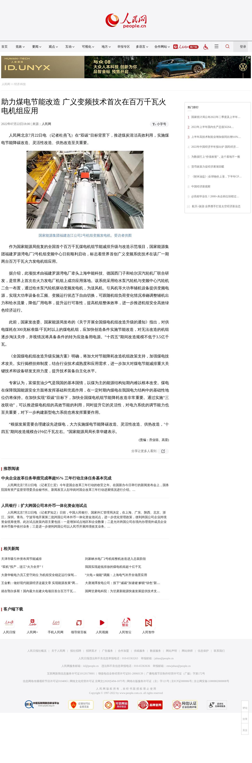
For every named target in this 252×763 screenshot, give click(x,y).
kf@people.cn (91, 666)
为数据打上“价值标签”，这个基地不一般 (215, 156)
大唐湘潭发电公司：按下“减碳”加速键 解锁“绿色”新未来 (124, 583)
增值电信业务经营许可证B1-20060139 (120, 673)
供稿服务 (139, 650)
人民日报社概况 (36, 650)
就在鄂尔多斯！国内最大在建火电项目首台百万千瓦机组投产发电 (46, 591)
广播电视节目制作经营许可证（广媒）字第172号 (175, 673)
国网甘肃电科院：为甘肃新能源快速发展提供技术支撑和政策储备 (130, 591)
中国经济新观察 (200, 186)
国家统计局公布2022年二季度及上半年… (215, 117)
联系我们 (219, 650)
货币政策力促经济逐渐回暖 (207, 166)
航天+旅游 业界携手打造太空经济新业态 (216, 206)
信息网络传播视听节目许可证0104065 (45, 681)
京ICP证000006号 (181, 681)
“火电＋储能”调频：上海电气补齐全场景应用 (116, 575)
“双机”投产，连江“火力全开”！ (22, 566)
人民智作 (148, 625)
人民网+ (32, 625)
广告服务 (107, 650)
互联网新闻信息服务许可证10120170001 (71, 673)
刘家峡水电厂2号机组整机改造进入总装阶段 (115, 558)
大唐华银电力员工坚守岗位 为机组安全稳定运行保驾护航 (40, 575)
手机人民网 (55, 625)
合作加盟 (123, 650)
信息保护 (203, 650)
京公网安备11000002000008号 (211, 681)
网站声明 (171, 650)
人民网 (6, 84)
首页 (4, 46)
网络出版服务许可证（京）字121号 (148, 681)
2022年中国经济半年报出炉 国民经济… (215, 146)
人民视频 (102, 625)
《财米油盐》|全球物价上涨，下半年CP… (216, 176)
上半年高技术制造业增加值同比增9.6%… (216, 136)
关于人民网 (58, 650)
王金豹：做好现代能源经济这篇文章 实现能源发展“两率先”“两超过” (48, 583)
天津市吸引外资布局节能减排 (21, 558)
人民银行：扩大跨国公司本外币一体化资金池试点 (44, 505)
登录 (243, 46)
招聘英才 (91, 650)
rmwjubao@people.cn (178, 666)
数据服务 (155, 650)
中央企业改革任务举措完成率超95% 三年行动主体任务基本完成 (56, 478)
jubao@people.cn (164, 658)
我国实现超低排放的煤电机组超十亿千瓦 (113, 566)
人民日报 (9, 625)
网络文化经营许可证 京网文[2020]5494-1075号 (97, 681)
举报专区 (123, 46)
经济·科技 (20, 84)
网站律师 (187, 650)
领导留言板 (79, 625)
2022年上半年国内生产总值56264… (212, 127)
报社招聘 (75, 650)
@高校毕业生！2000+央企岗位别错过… (215, 196)
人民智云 (125, 625)
